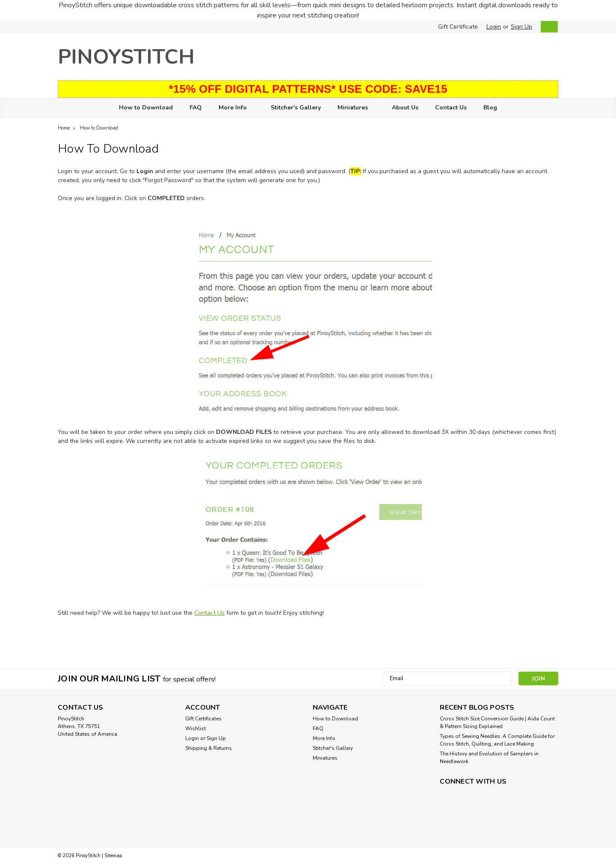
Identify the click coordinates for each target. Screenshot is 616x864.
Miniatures (356, 107)
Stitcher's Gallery (296, 107)
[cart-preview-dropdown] (547, 26)
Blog (490, 107)
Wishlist (195, 728)
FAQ (196, 107)
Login (493, 27)
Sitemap (113, 855)
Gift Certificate (458, 27)
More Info (236, 107)
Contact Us (451, 107)
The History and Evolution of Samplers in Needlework (489, 757)
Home (64, 128)
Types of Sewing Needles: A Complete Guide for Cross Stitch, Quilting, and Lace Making (497, 740)
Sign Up (521, 27)
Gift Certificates (203, 718)
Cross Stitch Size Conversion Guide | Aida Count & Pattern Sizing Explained (497, 722)
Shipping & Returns (208, 748)
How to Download (146, 107)
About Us (405, 107)
